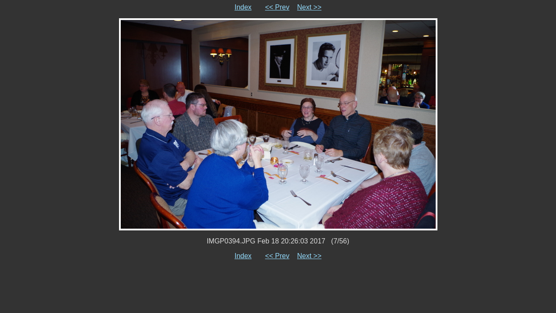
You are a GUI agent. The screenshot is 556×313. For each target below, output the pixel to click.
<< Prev (277, 7)
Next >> (309, 7)
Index (243, 7)
